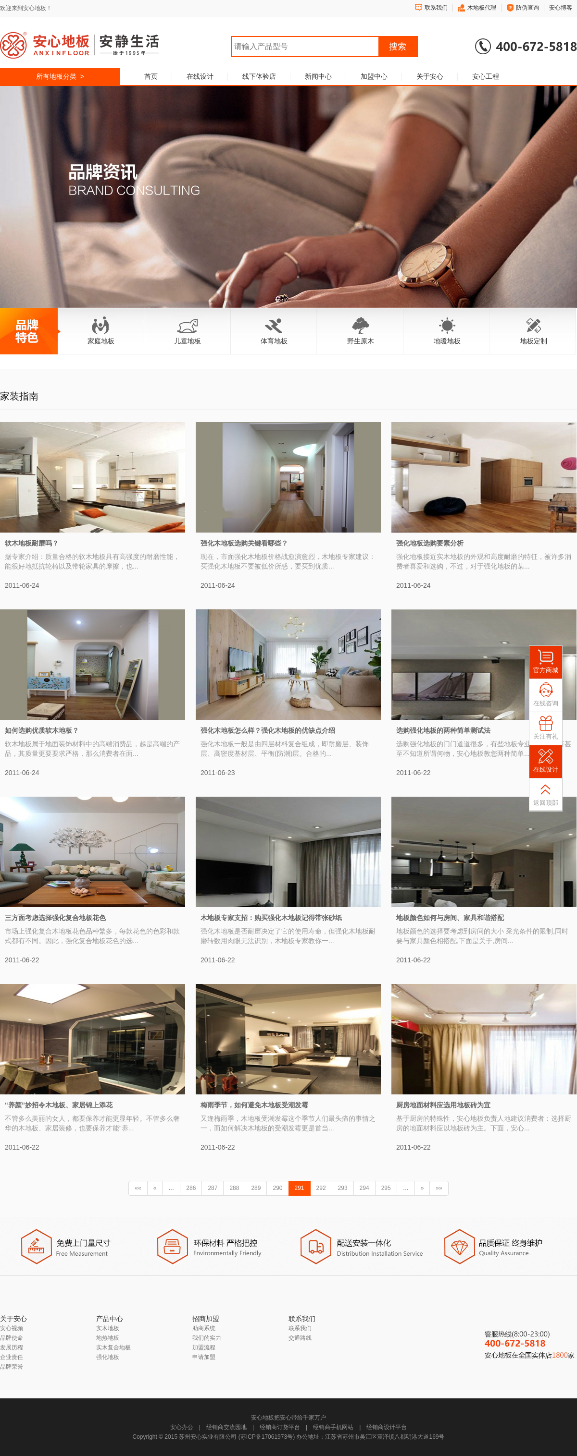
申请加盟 (203, 1357)
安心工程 (485, 76)
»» (439, 1188)
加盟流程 (203, 1347)
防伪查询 (527, 7)
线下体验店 (259, 76)
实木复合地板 (113, 1347)
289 (256, 1188)
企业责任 (11, 1357)
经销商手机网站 (333, 1427)
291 (299, 1188)
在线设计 (200, 76)
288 (234, 1188)
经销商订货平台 (280, 1427)
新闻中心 (318, 76)
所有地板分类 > (60, 76)
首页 (151, 76)
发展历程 (11, 1347)
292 (321, 1188)
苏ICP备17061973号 (266, 1436)
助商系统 (203, 1328)
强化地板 (107, 1357)
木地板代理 (481, 7)
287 (212, 1188)
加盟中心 (374, 76)
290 (277, 1188)
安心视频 (11, 1328)
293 (343, 1188)
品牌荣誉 (11, 1366)
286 (191, 1188)
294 (364, 1188)
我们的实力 (206, 1338)
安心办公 (181, 1427)
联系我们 (436, 7)
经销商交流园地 (226, 1427)
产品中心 (109, 1319)
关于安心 (429, 76)
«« (138, 1188)
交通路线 (300, 1338)
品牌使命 (11, 1338)
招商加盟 (205, 1319)
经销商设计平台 (386, 1427)
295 (386, 1188)
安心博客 (560, 7)
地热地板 (107, 1338)
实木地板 (107, 1328)
